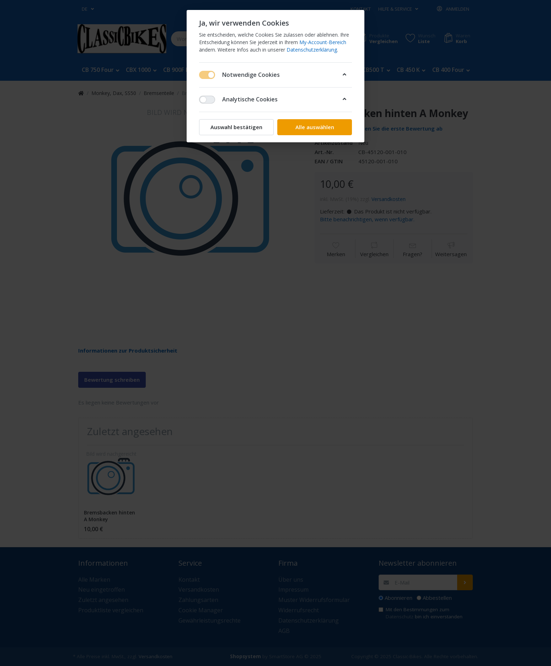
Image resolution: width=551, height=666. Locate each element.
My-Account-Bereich (322, 42)
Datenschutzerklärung (312, 49)
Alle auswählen (314, 127)
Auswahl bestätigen (236, 127)
